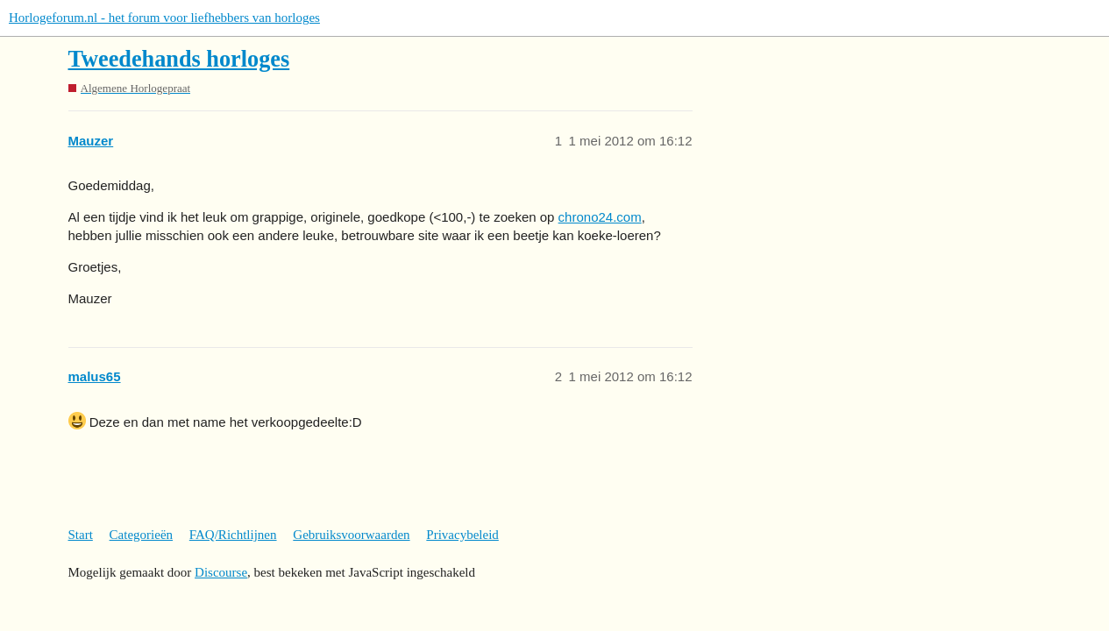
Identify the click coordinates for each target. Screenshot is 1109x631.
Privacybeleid (462, 535)
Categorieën (141, 535)
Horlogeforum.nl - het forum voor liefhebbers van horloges (164, 18)
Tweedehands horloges (179, 59)
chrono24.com (600, 216)
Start (80, 535)
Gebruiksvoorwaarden (351, 535)
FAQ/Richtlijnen (233, 535)
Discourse (221, 572)
